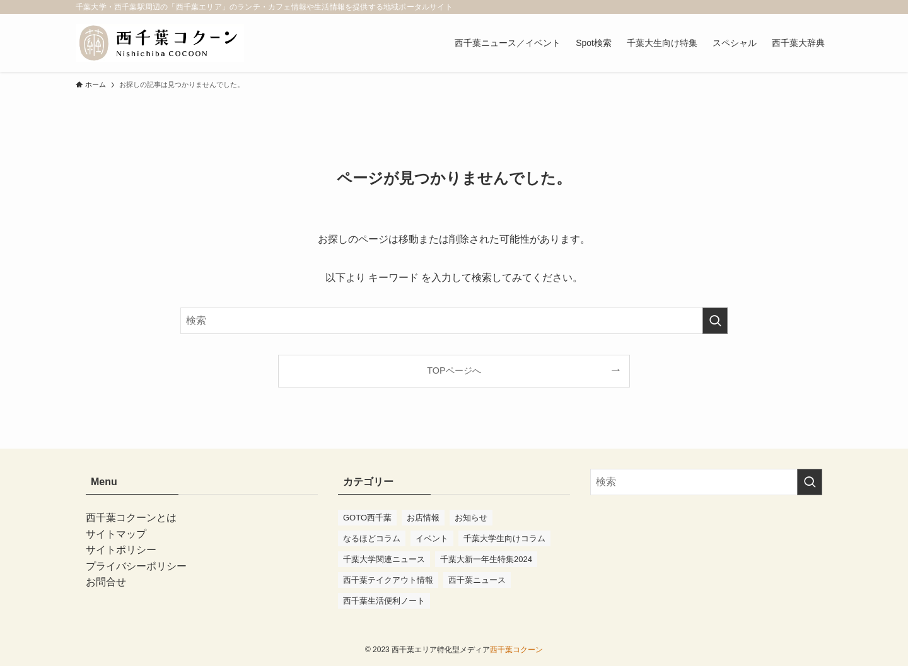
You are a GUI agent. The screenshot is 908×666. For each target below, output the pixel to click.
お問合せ (106, 582)
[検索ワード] (454, 320)
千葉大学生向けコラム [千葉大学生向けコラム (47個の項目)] (504, 538)
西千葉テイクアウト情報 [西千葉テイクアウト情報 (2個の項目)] (388, 580)
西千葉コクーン (516, 649)
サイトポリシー (121, 549)
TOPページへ (453, 370)
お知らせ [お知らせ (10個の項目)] (471, 517)
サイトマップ (116, 534)
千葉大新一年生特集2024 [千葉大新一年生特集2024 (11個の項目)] (486, 559)
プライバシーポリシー (136, 566)
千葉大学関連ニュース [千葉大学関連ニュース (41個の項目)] (384, 559)
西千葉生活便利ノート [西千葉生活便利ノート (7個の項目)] (384, 601)
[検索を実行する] (715, 320)
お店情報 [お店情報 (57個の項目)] (423, 517)
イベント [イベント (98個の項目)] (432, 538)
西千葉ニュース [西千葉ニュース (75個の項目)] (477, 580)
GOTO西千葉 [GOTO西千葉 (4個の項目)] (367, 517)
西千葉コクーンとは (131, 517)
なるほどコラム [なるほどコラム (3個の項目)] (371, 538)
